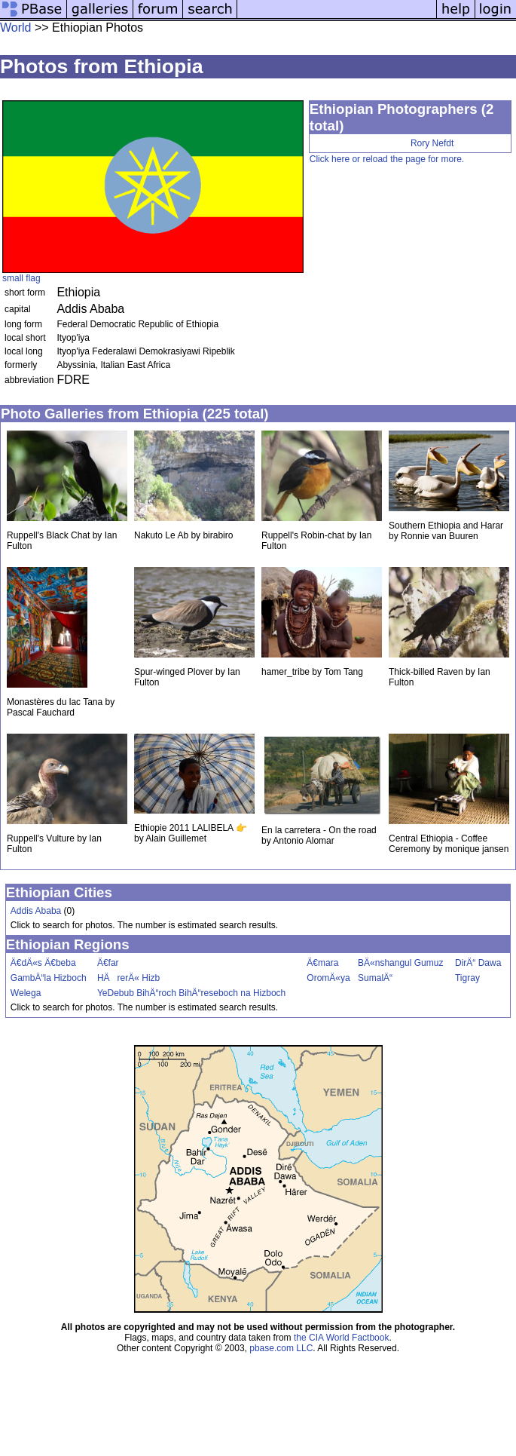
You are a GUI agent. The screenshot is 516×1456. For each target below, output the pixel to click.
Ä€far (108, 963)
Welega (26, 993)
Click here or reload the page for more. (387, 159)
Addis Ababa (36, 911)
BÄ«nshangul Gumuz (400, 963)
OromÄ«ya (328, 978)
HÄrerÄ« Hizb (128, 978)
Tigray (467, 978)
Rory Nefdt (432, 143)
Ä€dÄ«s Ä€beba (43, 963)
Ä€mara (322, 963)
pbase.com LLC (281, 1348)
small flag (21, 278)
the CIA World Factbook (341, 1337)
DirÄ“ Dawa (478, 963)
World (16, 27)
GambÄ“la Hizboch (49, 978)
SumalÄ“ (375, 978)
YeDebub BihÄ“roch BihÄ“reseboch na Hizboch (191, 993)
